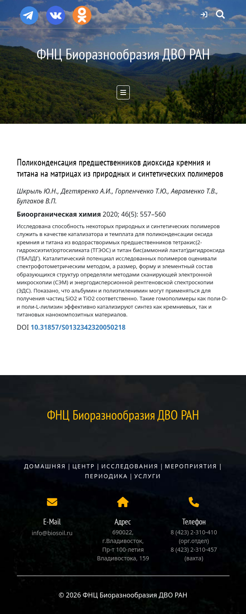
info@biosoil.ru (52, 533)
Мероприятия (191, 466)
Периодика (106, 476)
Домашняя (45, 466)
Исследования (130, 466)
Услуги (147, 476)
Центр (83, 466)
